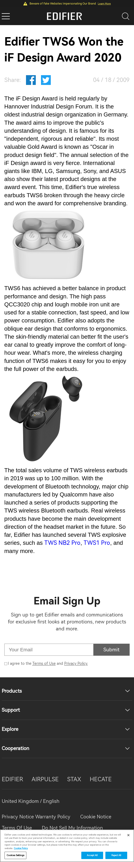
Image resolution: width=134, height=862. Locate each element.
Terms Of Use (17, 828)
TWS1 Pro (97, 542)
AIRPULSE (45, 779)
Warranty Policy (52, 817)
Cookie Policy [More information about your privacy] (21, 848)
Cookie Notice (95, 817)
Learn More (104, 3)
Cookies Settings (15, 855)
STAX (74, 779)
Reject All (116, 855)
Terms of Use (44, 663)
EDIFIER (12, 779)
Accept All (92, 855)
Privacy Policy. (76, 663)
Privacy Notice (18, 817)
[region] (67, 846)
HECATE (101, 779)
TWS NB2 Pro (62, 542)
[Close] (128, 835)
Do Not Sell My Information (72, 828)
